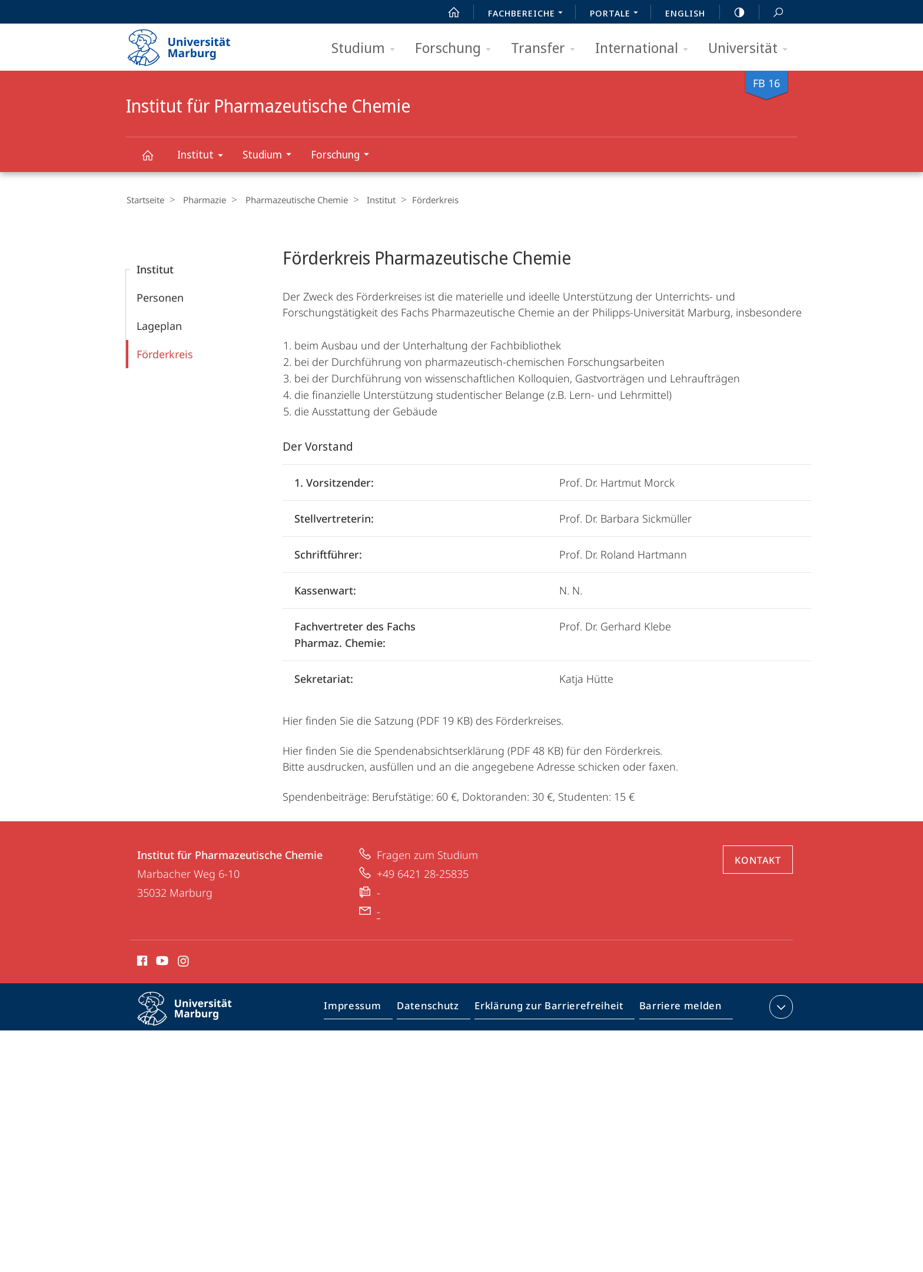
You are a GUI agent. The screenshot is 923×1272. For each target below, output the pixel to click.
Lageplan (159, 325)
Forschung (457, 49)
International (645, 49)
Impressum (365, 1009)
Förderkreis (165, 353)
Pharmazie (200, 200)
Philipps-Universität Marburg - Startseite (189, 43)
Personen (160, 297)
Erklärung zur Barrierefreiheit (552, 1009)
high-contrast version (733, 12)
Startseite (145, 200)
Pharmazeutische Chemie (288, 200)
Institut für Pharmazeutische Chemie (154, 160)
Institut (204, 156)
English (685, 13)
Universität (751, 49)
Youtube (161, 962)
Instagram (184, 962)
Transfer (547, 49)
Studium (367, 49)
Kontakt (758, 859)
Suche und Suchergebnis (771, 12)
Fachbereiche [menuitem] (528, 14)
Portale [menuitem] (617, 14)
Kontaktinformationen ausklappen (779, 1006)
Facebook (141, 962)
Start (447, 12)
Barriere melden (677, 1009)
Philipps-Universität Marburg (195, 1017)
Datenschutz (437, 1009)
